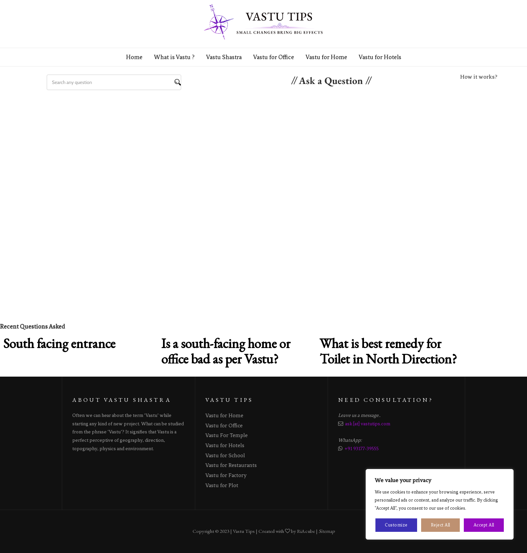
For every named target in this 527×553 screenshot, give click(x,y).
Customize (396, 524)
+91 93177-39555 (361, 448)
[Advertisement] (263, 140)
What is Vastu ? (174, 57)
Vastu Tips (244, 531)
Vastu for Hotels (380, 57)
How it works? (478, 76)
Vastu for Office (273, 57)
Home (134, 57)
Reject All (440, 524)
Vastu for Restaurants (231, 465)
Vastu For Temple (226, 435)
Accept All (484, 524)
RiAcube (306, 531)
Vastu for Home (326, 57)
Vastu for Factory (226, 475)
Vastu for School (225, 455)
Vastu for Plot (221, 485)
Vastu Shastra (224, 57)
